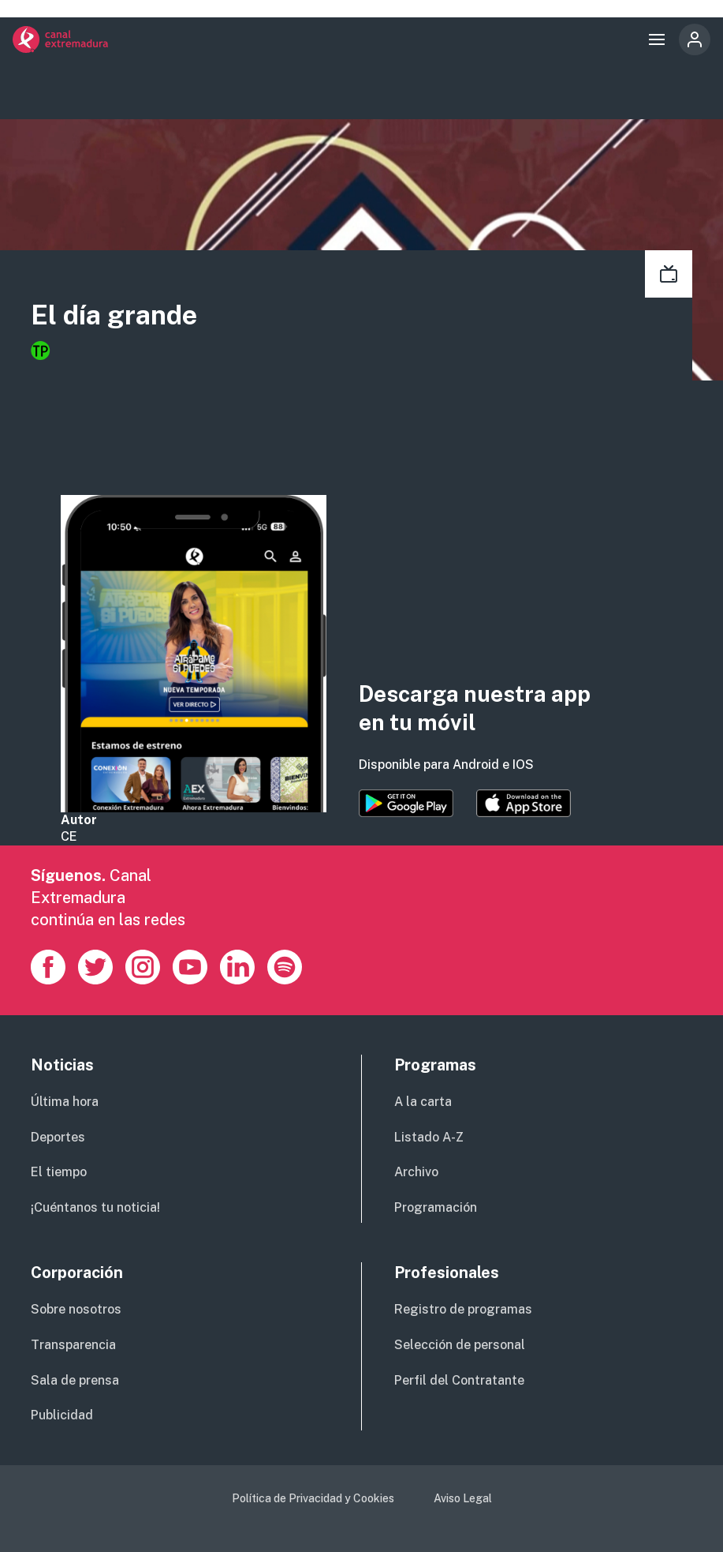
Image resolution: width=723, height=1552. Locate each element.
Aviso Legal (463, 1498)
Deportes (58, 1137)
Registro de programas (463, 1309)
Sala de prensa (75, 1380)
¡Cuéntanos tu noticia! (95, 1207)
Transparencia (73, 1344)
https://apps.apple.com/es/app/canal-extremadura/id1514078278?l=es (523, 803)
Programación (435, 1207)
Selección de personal (459, 1344)
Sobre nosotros (76, 1309)
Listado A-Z (429, 1137)
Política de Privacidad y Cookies (313, 1498)
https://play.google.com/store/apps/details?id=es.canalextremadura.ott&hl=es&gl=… (406, 803)
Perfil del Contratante (459, 1380)
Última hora (65, 1101)
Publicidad (62, 1415)
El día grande (114, 315)
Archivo (416, 1171)
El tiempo (59, 1171)
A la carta (423, 1101)
